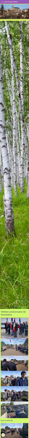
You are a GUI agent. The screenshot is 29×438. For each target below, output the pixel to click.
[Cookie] (3, 435)
